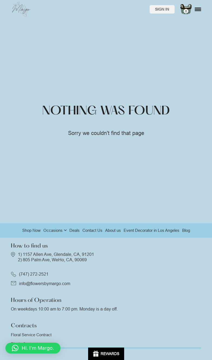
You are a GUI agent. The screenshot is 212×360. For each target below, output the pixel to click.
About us (113, 230)
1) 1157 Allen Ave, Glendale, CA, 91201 (56, 254)
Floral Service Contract (31, 334)
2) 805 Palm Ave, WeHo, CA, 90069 (52, 259)
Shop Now (31, 230)
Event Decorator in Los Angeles (151, 230)
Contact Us (92, 230)
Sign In (162, 9)
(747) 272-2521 (34, 274)
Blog (186, 230)
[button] (32, 348)
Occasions (53, 230)
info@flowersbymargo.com (44, 283)
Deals (74, 230)
